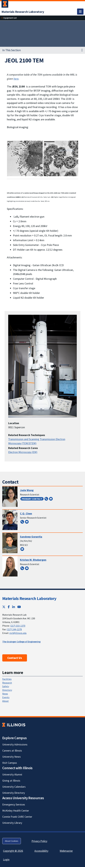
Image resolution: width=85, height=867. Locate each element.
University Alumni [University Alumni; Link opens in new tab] (12, 774)
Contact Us (14, 658)
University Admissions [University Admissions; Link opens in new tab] (14, 744)
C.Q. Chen (26, 513)
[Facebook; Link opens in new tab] (9, 607)
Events (5, 697)
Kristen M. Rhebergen (33, 560)
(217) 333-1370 (17, 625)
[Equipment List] (10, 18)
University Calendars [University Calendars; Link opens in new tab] (14, 786)
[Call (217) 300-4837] (22, 522)
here (16, 78)
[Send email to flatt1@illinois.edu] (27, 568)
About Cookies (11, 841)
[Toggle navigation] (80, 12)
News (5, 693)
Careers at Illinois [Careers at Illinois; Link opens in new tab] (12, 750)
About (5, 700)
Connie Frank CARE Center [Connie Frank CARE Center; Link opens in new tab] (17, 816)
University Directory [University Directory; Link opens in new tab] (13, 792)
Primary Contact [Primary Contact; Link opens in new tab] (32, 498)
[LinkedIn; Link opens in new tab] (13, 607)
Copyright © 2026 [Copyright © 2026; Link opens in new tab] (13, 851)
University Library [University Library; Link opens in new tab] (12, 822)
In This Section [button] (11, 50)
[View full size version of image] (42, 158)
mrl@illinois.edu (18, 633)
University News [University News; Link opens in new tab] (11, 756)
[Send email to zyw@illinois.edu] (51, 499)
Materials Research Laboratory (29, 598)
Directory (7, 689)
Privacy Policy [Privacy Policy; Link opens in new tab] (39, 841)
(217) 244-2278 (14, 629)
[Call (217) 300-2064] (22, 568)
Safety (5, 686)
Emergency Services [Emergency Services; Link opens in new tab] (13, 804)
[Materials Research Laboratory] (23, 12)
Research (7, 682)
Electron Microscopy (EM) (22, 452)
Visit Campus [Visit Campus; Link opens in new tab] (9, 762)
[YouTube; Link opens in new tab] (19, 607)
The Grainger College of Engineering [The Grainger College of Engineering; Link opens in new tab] (21, 641)
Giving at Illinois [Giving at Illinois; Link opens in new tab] (11, 780)
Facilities (7, 679)
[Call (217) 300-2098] (46, 499)
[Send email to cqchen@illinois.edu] (27, 522)
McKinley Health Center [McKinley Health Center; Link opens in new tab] (15, 810)
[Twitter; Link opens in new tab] (3, 607)
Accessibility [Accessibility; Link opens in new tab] (41, 851)
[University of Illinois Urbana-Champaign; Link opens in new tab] (5, 4)
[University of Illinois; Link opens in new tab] (13, 725)
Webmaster (66, 851)
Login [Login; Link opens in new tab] (6, 859)
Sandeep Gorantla (31, 536)
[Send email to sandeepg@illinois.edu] (22, 549)
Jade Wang (27, 490)
